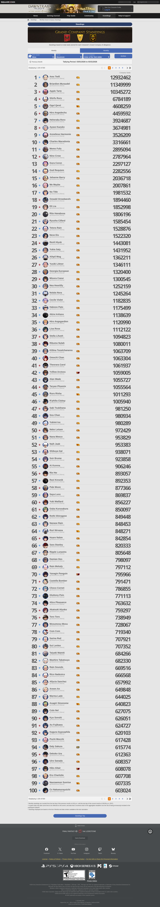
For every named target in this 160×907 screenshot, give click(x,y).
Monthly (106, 50)
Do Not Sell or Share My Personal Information (102, 859)
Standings (34, 20)
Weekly (53, 50)
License (44, 859)
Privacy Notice (67, 859)
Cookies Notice (79, 859)
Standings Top (80, 816)
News (61, 853)
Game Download (80, 838)
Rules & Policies (55, 859)
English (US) (143, 2)
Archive (123, 56)
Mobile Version (81, 825)
